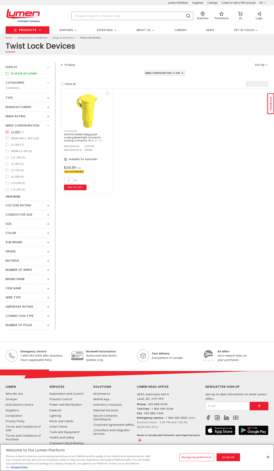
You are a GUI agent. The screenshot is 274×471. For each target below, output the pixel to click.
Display (12, 67)
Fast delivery (160, 353)
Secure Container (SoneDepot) (105, 417)
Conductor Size (19, 215)
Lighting (55, 415)
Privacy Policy (15, 421)
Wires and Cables (61, 421)
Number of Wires (19, 270)
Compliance (14, 415)
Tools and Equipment (64, 432)
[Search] (132, 16)
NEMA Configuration (22, 125)
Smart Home (58, 426)
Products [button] (28, 30)
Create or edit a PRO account (239, 2)
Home (9, 37)
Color (11, 233)
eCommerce (101, 393)
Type (9, 98)
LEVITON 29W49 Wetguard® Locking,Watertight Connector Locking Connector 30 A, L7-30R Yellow (83, 139)
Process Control (60, 399)
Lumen (11, 387)
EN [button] (261, 2)
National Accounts (106, 410)
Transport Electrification (66, 443)
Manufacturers (18, 107)
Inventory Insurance (107, 404)
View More (13, 196)
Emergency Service (33, 351)
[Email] (228, 406)
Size (9, 224)
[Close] (268, 457)
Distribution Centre (19, 404)
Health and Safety (61, 437)
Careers (181, 30)
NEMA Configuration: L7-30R (162, 73)
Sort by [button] (260, 65)
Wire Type (13, 297)
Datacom (55, 410)
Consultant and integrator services (111, 431)
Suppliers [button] (66, 30)
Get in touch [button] (244, 30)
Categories (15, 83)
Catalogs (212, 2)
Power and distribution (65, 404)
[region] (137, 457)
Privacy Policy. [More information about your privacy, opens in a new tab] (19, 467)
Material (13, 261)
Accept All (228, 457)
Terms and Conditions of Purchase (23, 437)
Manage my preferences (196, 457)
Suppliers (197, 2)
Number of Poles (19, 325)
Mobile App (101, 399)
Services (57, 387)
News (210, 30)
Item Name (13, 288)
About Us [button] (143, 30)
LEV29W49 (70, 131)
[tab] (28, 67)
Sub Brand (14, 242)
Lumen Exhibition (178, 2)
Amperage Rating (19, 307)
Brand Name (15, 279)
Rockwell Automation (101, 351)
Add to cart (75, 187)
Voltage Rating (18, 205)
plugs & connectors (64, 37)
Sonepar (12, 399)
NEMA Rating (16, 116)
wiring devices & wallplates (33, 37)
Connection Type (20, 316)
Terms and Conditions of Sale (23, 428)
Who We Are (14, 393)
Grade (11, 251)
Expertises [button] (105, 30)
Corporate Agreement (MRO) (113, 424)
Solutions (102, 387)
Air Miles (223, 351)
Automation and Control (66, 393)
